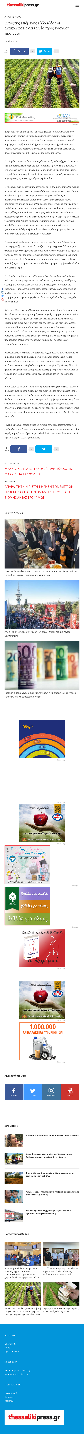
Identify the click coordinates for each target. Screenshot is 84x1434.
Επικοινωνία (9, 1401)
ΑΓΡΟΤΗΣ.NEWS (13, 17)
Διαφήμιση (9, 1397)
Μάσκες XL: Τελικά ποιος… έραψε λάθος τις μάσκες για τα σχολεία (39, 471)
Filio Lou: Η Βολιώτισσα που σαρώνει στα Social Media (52, 1135)
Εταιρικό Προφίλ (11, 1393)
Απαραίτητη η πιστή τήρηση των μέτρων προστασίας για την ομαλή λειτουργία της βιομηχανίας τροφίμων (39, 492)
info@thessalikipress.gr (20, 1371)
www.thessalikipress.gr (19, 1374)
